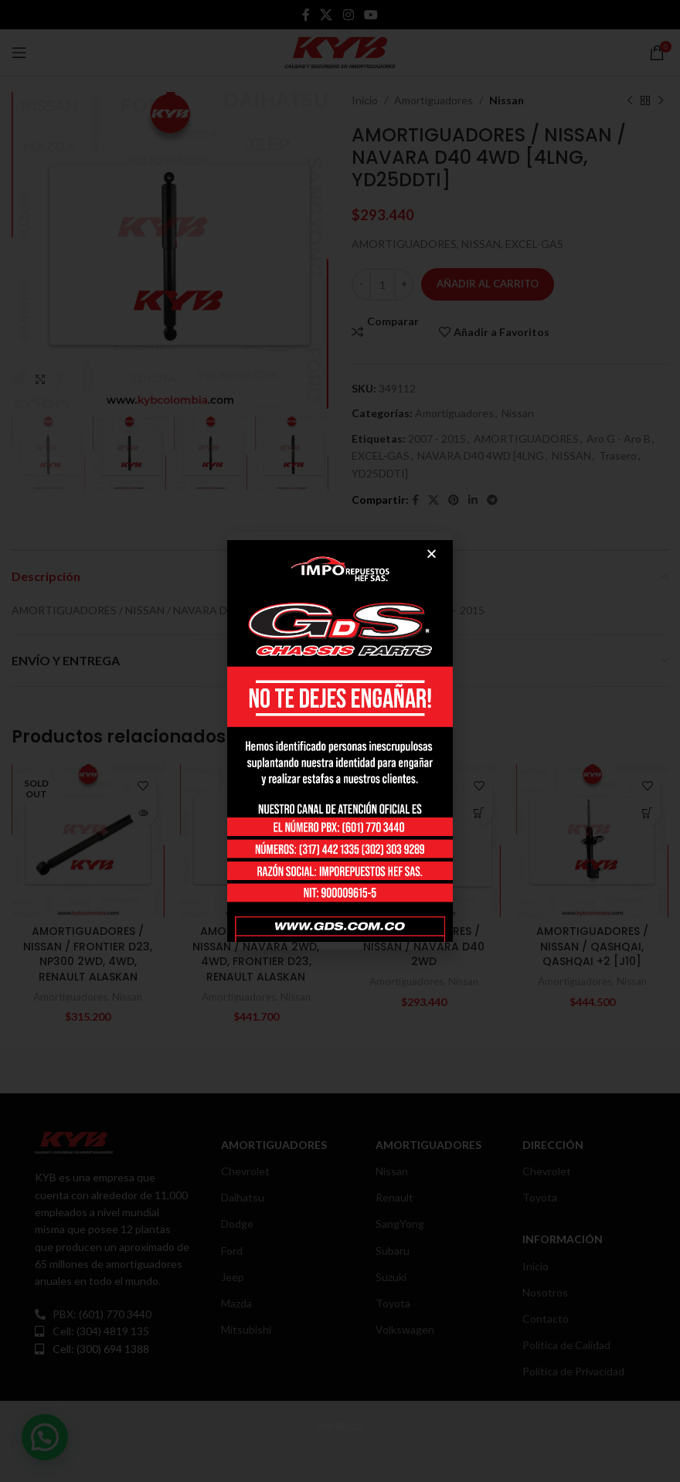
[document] (340, 741)
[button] (431, 553)
